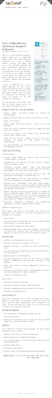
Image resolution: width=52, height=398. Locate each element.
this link (35, 357)
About (25, 7)
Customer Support (44, 56)
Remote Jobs (10, 7)
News (19, 7)
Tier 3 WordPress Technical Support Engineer (14, 46)
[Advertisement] (26, 25)
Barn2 (43, 43)
